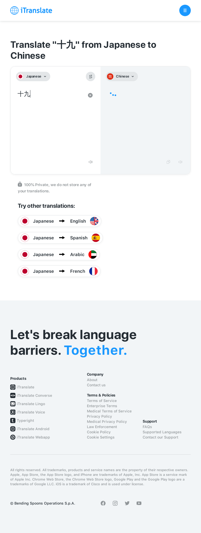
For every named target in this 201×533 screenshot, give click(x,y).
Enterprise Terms (102, 406)
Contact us (96, 385)
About (92, 380)
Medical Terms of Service (109, 411)
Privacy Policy (99, 416)
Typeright (25, 420)
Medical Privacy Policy (107, 421)
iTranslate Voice (31, 412)
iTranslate (25, 387)
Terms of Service (102, 401)
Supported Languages (162, 432)
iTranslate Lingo (31, 404)
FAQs (147, 427)
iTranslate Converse (34, 395)
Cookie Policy (99, 432)
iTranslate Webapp (33, 437)
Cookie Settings (101, 437)
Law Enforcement (102, 427)
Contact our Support (160, 437)
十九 (50, 122)
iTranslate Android (33, 429)
